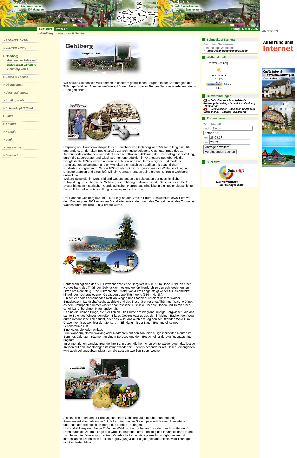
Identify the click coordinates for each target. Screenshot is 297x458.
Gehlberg (46, 33)
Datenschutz (14, 155)
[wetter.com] (214, 85)
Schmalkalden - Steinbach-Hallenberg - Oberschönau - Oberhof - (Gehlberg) (229, 110)
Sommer (45, 28)
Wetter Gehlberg (218, 63)
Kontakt (11, 131)
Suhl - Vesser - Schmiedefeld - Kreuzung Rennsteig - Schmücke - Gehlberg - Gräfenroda (229, 103)
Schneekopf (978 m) (19, 108)
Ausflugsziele (15, 100)
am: (206, 137)
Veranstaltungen (17, 92)
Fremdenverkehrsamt (22, 60)
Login (9, 139)
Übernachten (14, 84)
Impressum (13, 147)
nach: (207, 128)
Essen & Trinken (17, 77)
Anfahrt (11, 124)
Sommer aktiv (17, 40)
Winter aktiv (16, 48)
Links (9, 116)
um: (206, 142)
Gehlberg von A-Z (19, 69)
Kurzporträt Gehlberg (72, 33)
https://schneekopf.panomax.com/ (227, 50)
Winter (61, 28)
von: (206, 123)
